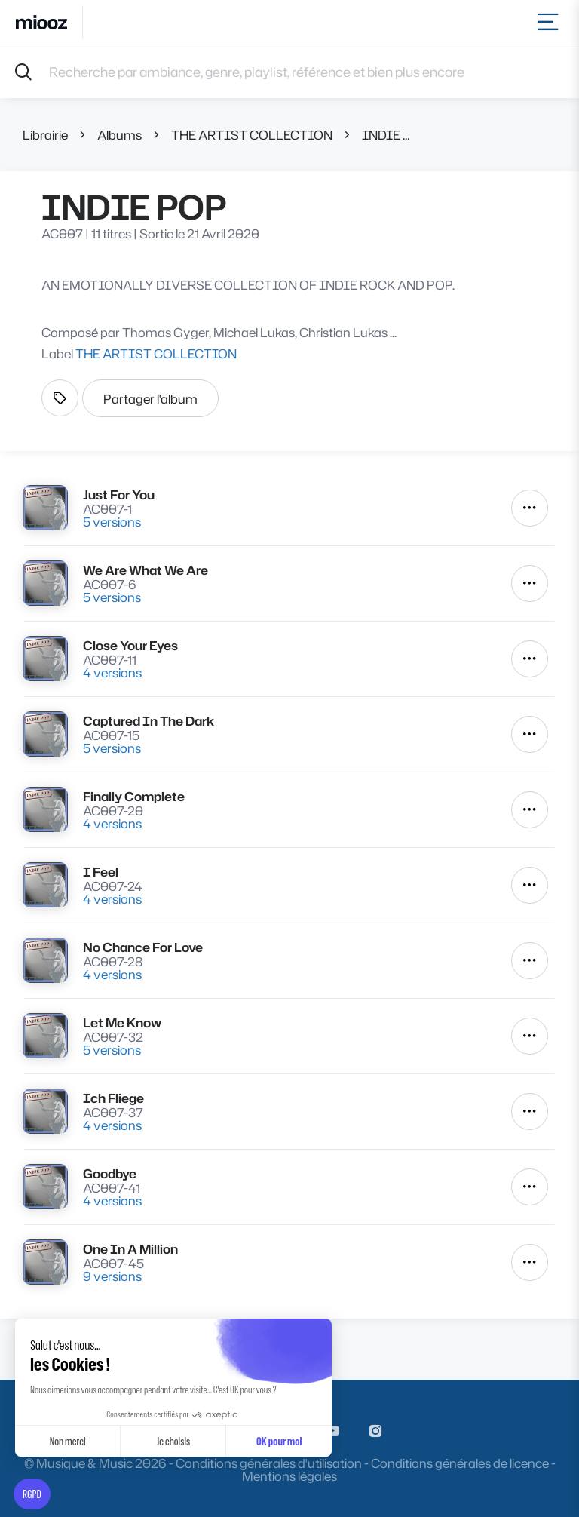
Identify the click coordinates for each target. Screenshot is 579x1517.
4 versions (112, 672)
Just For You (119, 494)
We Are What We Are (145, 570)
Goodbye (109, 1173)
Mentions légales (289, 1476)
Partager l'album (150, 398)
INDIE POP (387, 134)
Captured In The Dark (148, 720)
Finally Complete (134, 796)
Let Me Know (122, 1022)
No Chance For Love (143, 947)
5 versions (112, 521)
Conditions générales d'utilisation (269, 1463)
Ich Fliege (113, 1098)
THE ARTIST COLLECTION (251, 134)
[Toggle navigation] (550, 22)
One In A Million (130, 1248)
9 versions (112, 1276)
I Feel (100, 871)
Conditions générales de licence (460, 1463)
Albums (119, 134)
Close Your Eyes (130, 645)
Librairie (45, 134)
